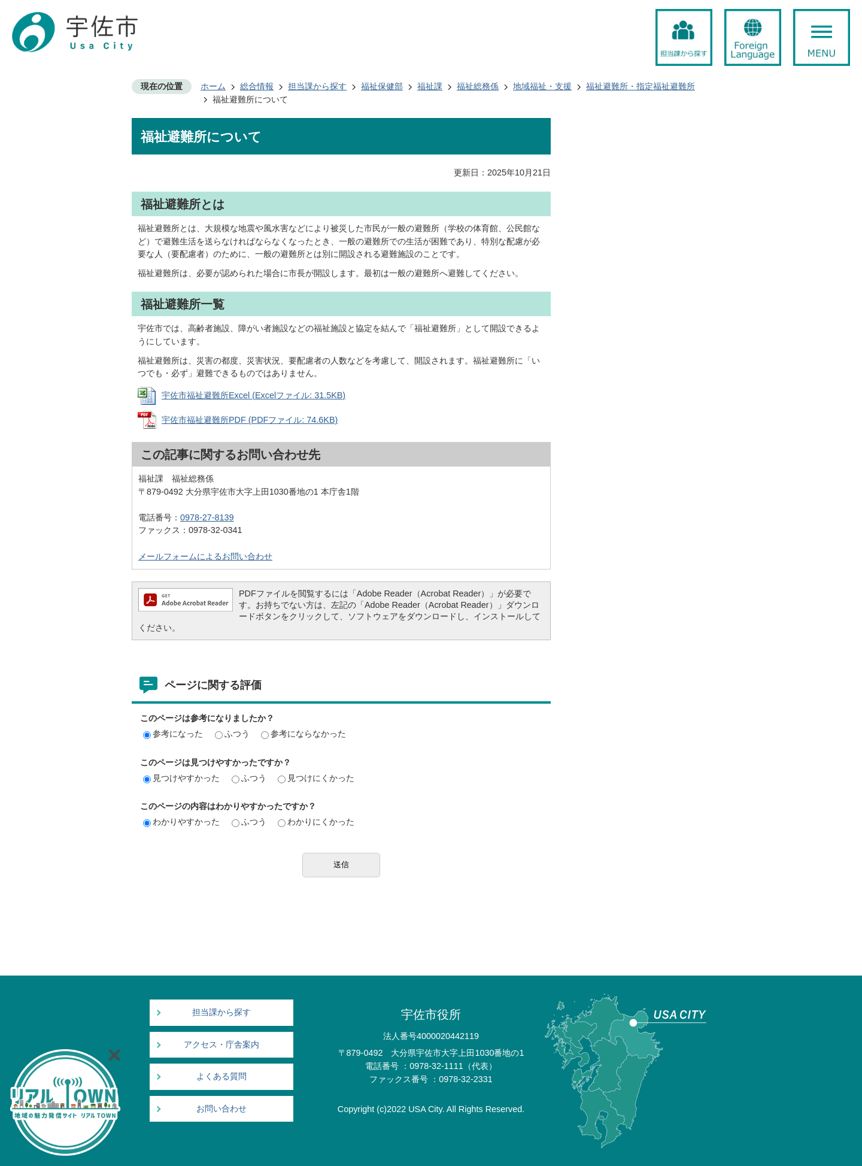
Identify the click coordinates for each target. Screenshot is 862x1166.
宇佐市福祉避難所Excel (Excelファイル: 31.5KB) (253, 395)
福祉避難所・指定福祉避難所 (640, 86)
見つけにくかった (316, 778)
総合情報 (257, 86)
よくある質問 (221, 1076)
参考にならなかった (303, 733)
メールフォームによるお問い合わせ (205, 556)
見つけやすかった (181, 778)
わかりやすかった (181, 821)
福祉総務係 (478, 86)
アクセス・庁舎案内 (221, 1044)
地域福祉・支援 (542, 86)
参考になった (173, 733)
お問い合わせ (221, 1108)
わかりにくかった (316, 821)
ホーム (213, 86)
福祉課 (429, 86)
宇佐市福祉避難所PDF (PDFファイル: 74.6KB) (250, 420)
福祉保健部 (382, 86)
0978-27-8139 (207, 517)
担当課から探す (317, 86)
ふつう (232, 733)
